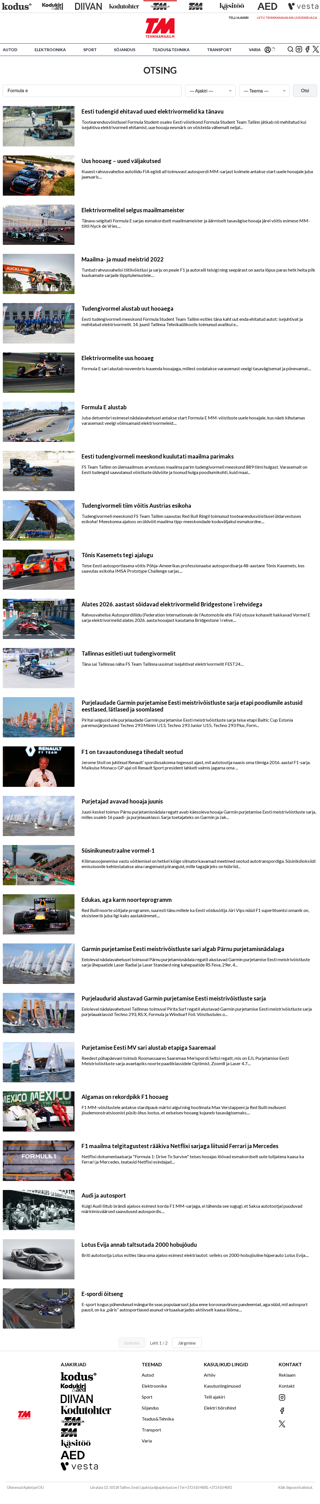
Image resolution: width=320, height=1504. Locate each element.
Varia (255, 49)
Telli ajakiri (238, 17)
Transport (219, 49)
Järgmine (187, 1342)
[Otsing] (290, 49)
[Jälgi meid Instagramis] (299, 49)
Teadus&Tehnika (171, 49)
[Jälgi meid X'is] (316, 49)
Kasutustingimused (222, 1385)
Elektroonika (50, 49)
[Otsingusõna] (92, 91)
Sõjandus (124, 49)
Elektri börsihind (220, 1407)
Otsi (305, 90)
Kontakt (287, 1385)
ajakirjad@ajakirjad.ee (159, 1487)
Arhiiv (209, 1374)
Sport (90, 49)
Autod (10, 49)
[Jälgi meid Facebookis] (307, 49)
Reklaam (287, 1374)
